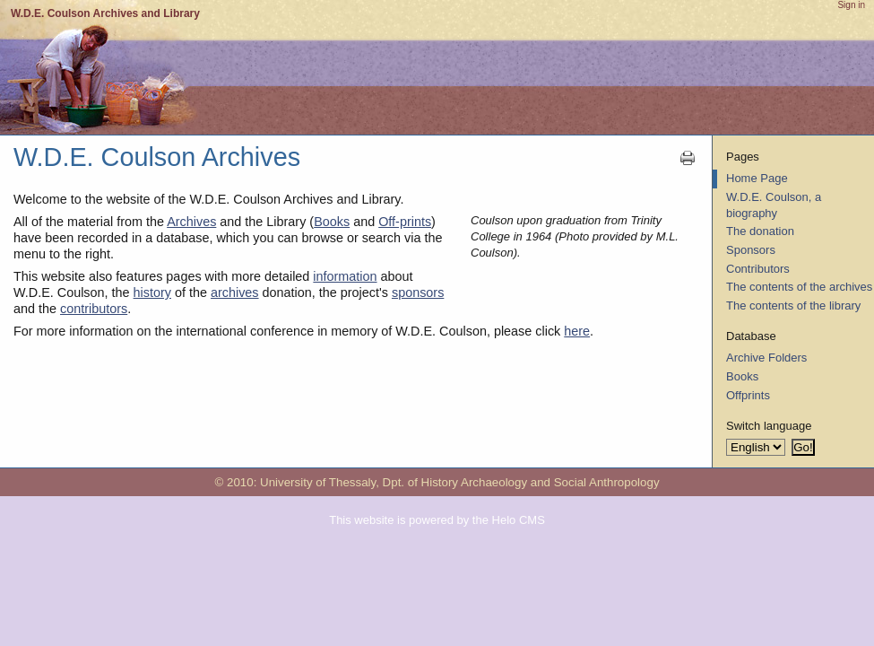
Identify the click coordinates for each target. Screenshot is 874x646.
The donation (760, 231)
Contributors (758, 268)
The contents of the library (793, 305)
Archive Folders (766, 357)
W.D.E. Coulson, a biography (773, 205)
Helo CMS (518, 520)
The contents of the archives (799, 286)
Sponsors (750, 250)
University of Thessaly (318, 482)
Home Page (757, 178)
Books (332, 221)
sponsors (418, 292)
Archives (191, 221)
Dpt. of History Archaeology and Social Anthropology (521, 482)
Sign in (851, 5)
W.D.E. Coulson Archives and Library (105, 13)
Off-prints (404, 221)
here (577, 331)
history (152, 292)
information (344, 276)
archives (235, 292)
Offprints (748, 395)
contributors (93, 308)
